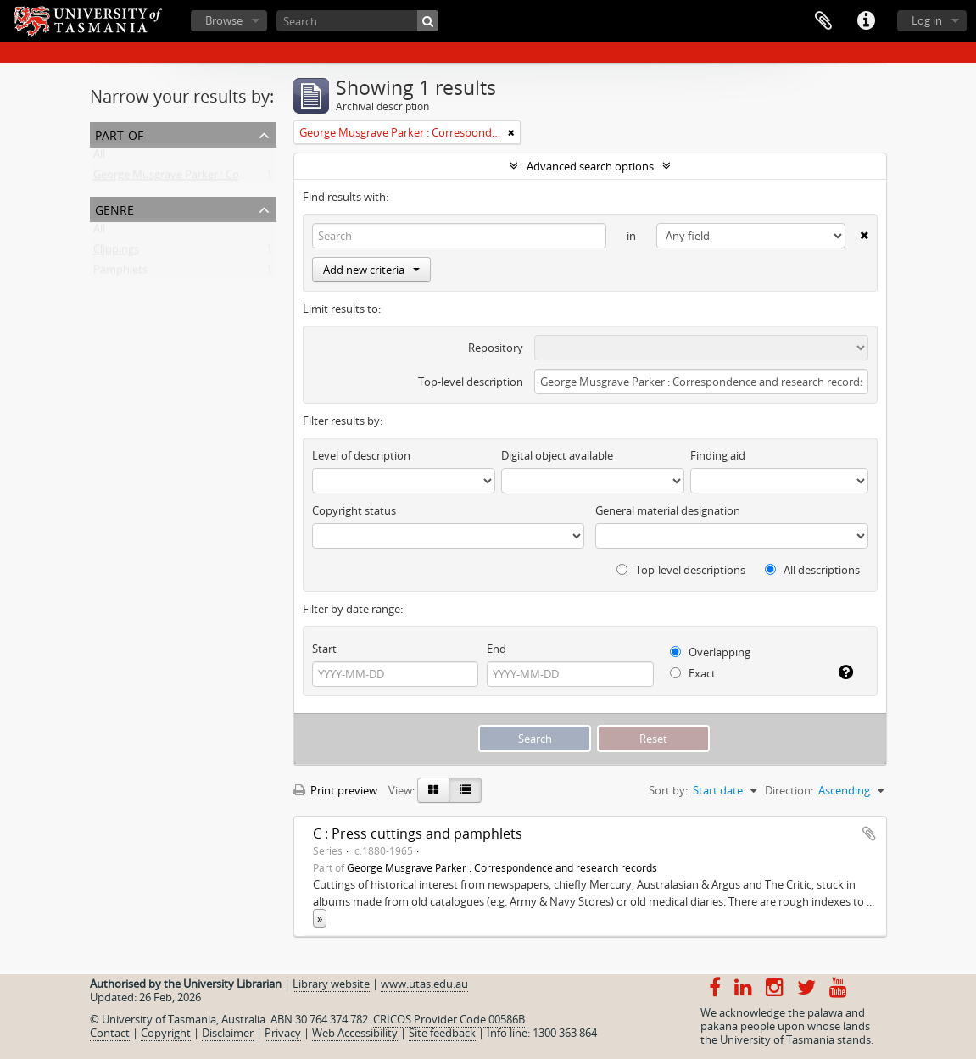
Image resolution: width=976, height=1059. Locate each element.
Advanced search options (590, 166)
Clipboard (823, 21)
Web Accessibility (355, 1032)
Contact (110, 1032)
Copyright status (354, 510)
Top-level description (470, 381)
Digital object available (557, 455)
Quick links (866, 21)
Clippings (116, 252)
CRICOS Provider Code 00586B (449, 1019)
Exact (693, 673)
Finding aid (717, 455)
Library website (331, 983)
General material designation (667, 510)
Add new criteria (371, 269)
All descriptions (812, 569)
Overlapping (710, 652)
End (496, 648)
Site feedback (442, 1032)
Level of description (361, 455)
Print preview (335, 790)
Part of (119, 133)
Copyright (166, 1032)
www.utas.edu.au (424, 983)
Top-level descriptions (680, 569)
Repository (495, 347)
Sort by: (668, 790)
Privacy (283, 1032)
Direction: (789, 790)
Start (324, 648)
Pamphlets (120, 273)
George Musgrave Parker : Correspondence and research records (255, 178)
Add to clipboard (869, 833)
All (99, 157)
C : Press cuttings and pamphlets (417, 833)
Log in (927, 20)
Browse (224, 20)
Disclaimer (228, 1032)
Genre (114, 208)
